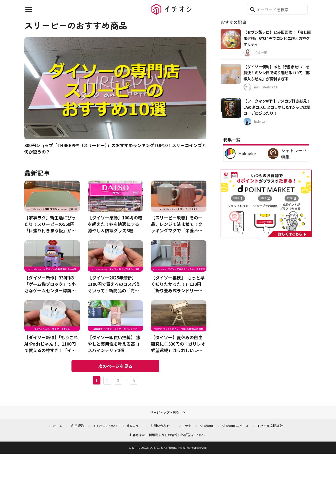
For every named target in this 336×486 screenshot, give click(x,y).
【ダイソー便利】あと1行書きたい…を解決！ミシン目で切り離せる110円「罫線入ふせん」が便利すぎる (276, 72)
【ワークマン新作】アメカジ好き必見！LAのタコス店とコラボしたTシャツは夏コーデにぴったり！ (277, 107)
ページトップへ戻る (168, 412)
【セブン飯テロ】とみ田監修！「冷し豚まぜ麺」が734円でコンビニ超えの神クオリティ (277, 38)
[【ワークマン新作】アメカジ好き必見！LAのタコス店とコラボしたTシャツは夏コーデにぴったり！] (231, 108)
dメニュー (134, 425)
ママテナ (184, 425)
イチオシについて (105, 425)
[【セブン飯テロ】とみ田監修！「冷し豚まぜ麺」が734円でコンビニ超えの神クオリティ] (231, 39)
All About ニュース (235, 425)
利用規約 (77, 425)
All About (206, 425)
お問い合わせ (160, 425)
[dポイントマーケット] (266, 234)
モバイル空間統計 (270, 425)
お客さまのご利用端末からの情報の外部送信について (167, 434)
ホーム (58, 425)
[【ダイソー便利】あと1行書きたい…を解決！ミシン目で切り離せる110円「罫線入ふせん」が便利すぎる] (231, 74)
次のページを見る (115, 366)
